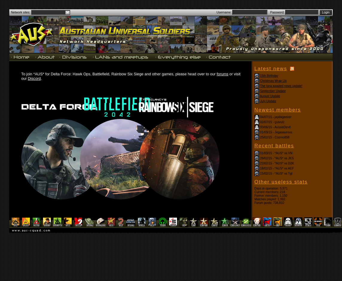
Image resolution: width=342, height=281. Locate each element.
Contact (218, 57)
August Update (270, 96)
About (45, 57)
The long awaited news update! (281, 86)
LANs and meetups (121, 57)
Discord (34, 78)
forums (222, 74)
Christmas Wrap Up (273, 81)
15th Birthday (269, 75)
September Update (273, 91)
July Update (268, 101)
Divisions (73, 57)
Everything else (178, 57)
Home (21, 57)
